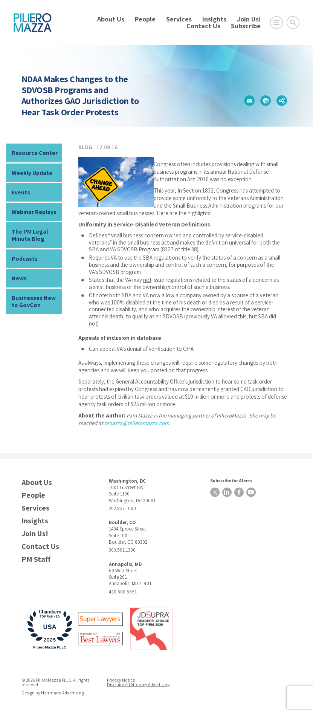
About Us (110, 19)
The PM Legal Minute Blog (30, 235)
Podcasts (25, 259)
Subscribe (246, 25)
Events (21, 192)
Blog (85, 147)
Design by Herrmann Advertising (52, 693)
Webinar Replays (34, 212)
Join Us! (249, 19)
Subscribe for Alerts (231, 480)
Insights (214, 19)
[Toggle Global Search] (293, 22)
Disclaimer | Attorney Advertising (138, 684)
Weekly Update (32, 173)
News (19, 278)
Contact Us (203, 25)
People (145, 19)
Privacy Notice (121, 680)
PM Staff (35, 559)
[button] (249, 100)
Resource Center (35, 153)
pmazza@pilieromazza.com (136, 423)
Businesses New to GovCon (34, 301)
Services (179, 19)
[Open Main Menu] (276, 22)
